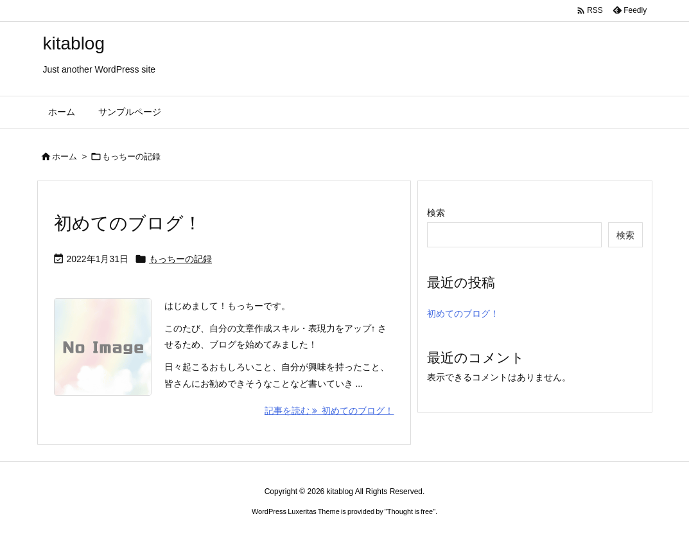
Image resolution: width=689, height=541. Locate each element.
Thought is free (410, 511)
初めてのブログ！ (128, 223)
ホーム (64, 156)
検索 (436, 213)
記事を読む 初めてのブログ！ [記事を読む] (329, 410)
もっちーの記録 (180, 259)
